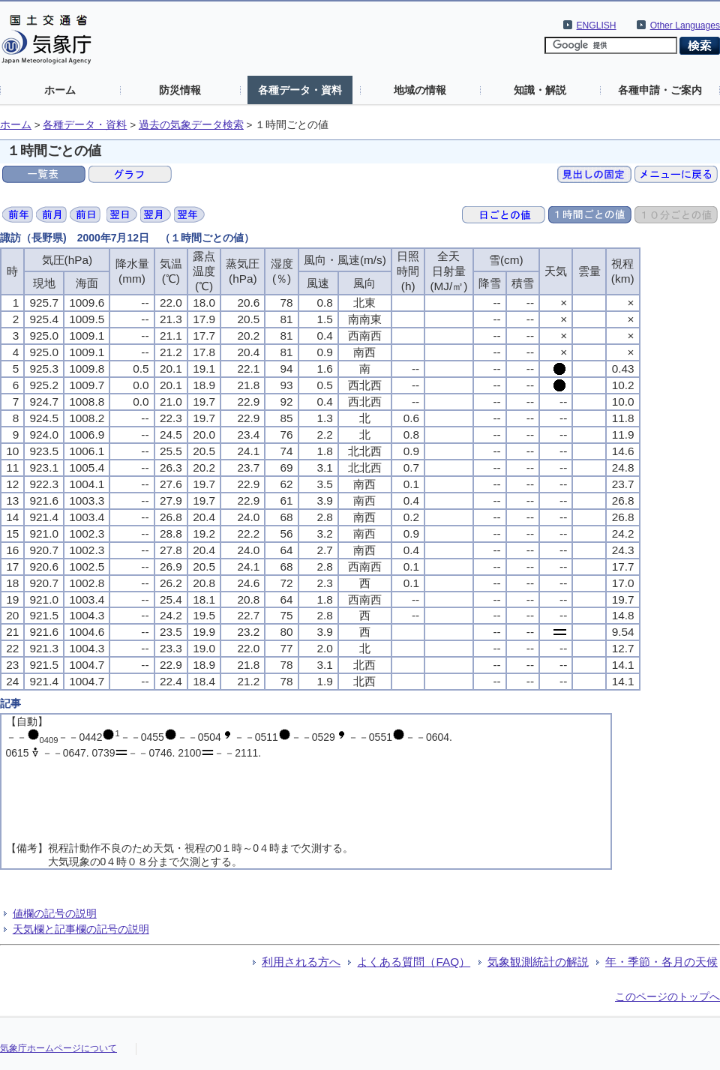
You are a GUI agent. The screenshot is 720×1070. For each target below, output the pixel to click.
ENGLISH (596, 25)
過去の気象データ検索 (191, 124)
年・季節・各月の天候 (661, 961)
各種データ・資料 (300, 90)
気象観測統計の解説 (538, 961)
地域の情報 (420, 90)
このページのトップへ (667, 997)
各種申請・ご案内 (660, 90)
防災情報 (180, 90)
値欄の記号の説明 (55, 913)
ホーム (60, 90)
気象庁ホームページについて (58, 1048)
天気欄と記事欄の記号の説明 (81, 929)
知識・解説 (540, 90)
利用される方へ (301, 961)
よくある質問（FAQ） (413, 961)
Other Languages (685, 25)
